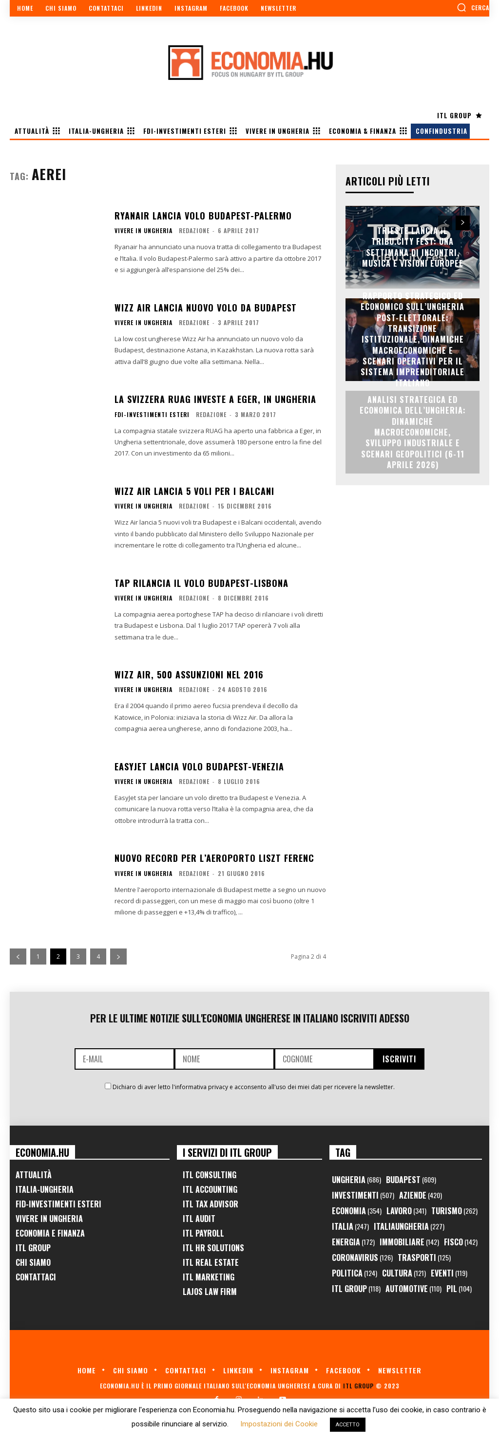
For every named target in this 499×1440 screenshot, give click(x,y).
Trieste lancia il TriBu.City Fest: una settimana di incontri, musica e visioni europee (412, 247)
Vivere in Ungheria (144, 231)
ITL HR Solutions (213, 1248)
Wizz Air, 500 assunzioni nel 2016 (189, 674)
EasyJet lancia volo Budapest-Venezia (199, 766)
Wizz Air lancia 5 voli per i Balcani (194, 491)
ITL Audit (199, 1218)
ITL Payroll (203, 1233)
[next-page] (118, 956)
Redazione (194, 230)
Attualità (34, 1175)
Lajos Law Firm (210, 1291)
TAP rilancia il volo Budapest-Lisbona (201, 583)
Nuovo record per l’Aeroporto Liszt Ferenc (214, 858)
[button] (473, 7)
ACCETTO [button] (348, 1425)
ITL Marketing (208, 1277)
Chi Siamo (33, 1262)
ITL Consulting (209, 1175)
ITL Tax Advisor (210, 1204)
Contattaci (36, 1277)
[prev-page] (18, 956)
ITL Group (33, 1248)
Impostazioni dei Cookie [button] (279, 1424)
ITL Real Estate (211, 1262)
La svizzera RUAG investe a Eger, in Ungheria (215, 399)
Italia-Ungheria (45, 1189)
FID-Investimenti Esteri (58, 1204)
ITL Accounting (210, 1189)
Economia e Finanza (50, 1233)
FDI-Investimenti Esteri (152, 415)
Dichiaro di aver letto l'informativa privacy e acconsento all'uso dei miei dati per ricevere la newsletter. (254, 1087)
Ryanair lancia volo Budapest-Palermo (203, 215)
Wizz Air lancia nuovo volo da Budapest (206, 307)
